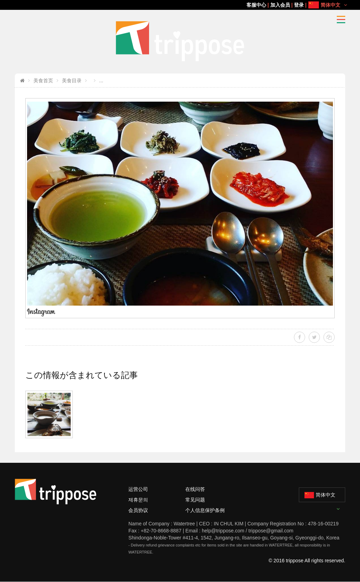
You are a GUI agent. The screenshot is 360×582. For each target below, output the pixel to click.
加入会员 (280, 5)
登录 (299, 5)
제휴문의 (138, 500)
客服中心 (256, 5)
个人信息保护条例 (205, 510)
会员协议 (138, 510)
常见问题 (195, 500)
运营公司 (138, 489)
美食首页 (43, 80)
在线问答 (195, 489)
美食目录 (72, 80)
